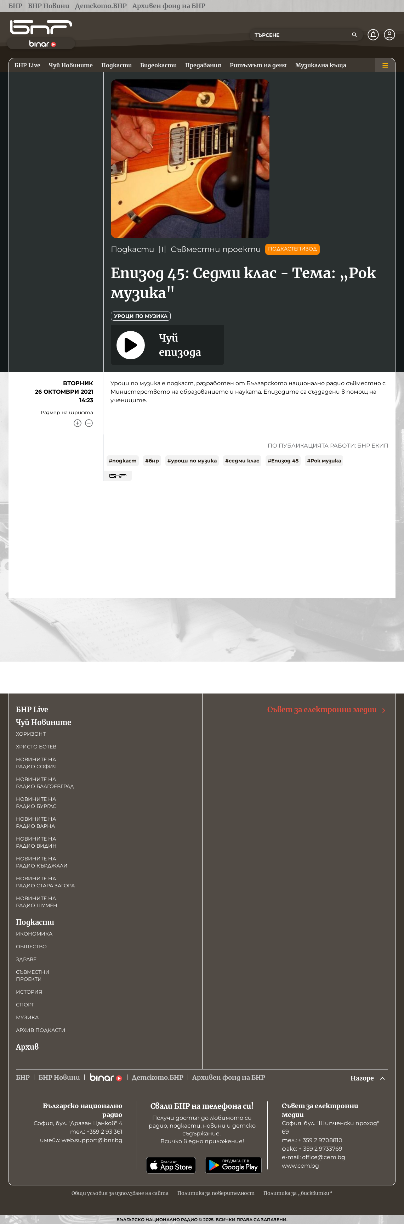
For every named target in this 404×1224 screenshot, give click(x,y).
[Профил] (389, 35)
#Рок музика (324, 460)
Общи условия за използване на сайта (120, 1193)
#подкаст (123, 460)
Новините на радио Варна (36, 822)
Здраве (26, 959)
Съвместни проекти (216, 249)
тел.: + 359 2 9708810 (312, 1140)
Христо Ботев (36, 746)
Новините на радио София (36, 763)
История (29, 992)
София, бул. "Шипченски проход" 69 (330, 1127)
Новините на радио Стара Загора (45, 882)
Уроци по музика (140, 316)
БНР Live (32, 709)
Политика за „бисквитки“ (297, 1193)
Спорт (25, 1004)
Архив (27, 1047)
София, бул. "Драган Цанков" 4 (78, 1123)
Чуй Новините (43, 722)
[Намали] (89, 423)
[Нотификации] (373, 35)
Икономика (34, 934)
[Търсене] (354, 34)
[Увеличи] (77, 423)
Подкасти (132, 249)
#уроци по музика (192, 460)
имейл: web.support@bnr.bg (81, 1140)
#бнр (152, 460)
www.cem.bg (300, 1165)
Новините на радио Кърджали (42, 862)
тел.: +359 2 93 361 (96, 1131)
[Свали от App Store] (171, 1165)
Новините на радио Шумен (36, 902)
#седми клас (242, 460)
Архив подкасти (41, 1030)
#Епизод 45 (283, 460)
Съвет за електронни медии (327, 710)
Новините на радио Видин (36, 842)
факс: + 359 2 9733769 (312, 1148)
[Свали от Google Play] (233, 1165)
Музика (27, 1017)
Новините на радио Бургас (36, 802)
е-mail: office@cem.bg (313, 1157)
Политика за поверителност (216, 1193)
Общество (31, 946)
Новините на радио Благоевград (45, 783)
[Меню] (385, 65)
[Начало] (41, 27)
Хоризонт (31, 734)
